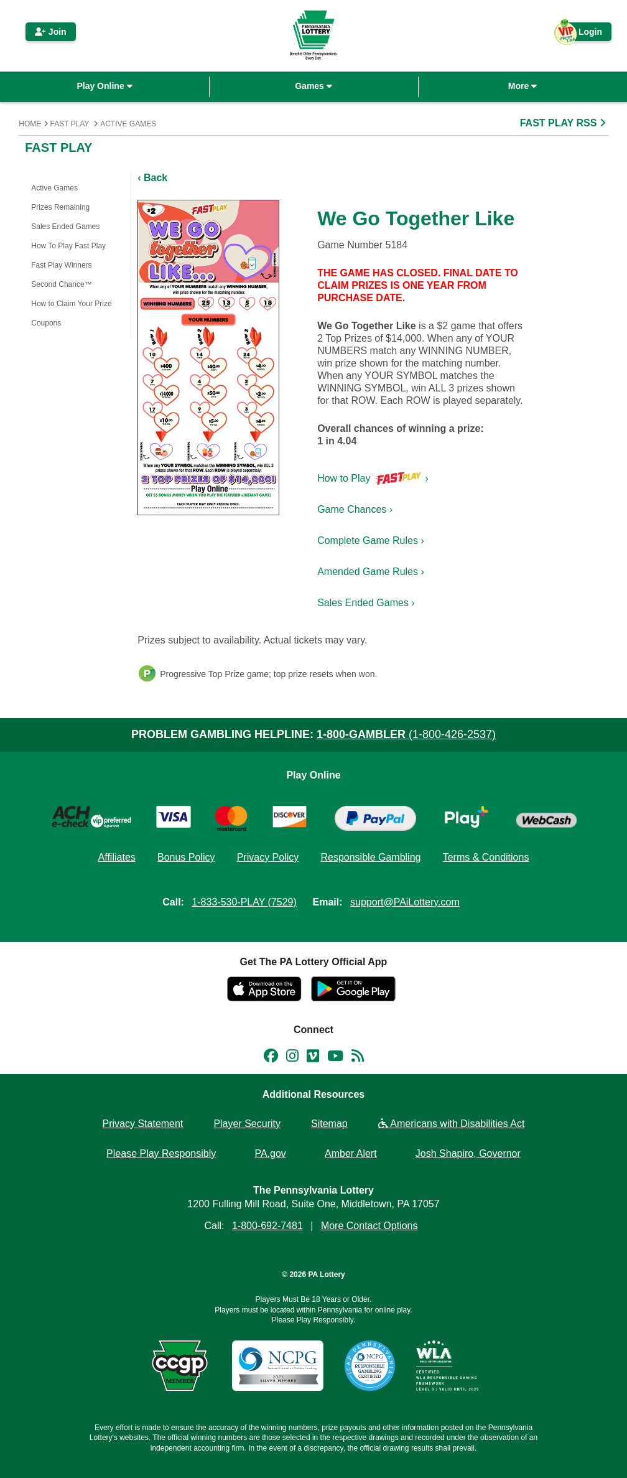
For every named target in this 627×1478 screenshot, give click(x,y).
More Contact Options (369, 1225)
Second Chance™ (61, 284)
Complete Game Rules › (370, 540)
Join (51, 32)
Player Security (247, 1123)
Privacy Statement (143, 1123)
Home (30, 123)
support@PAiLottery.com (405, 902)
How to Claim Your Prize (71, 303)
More (522, 86)
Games (313, 86)
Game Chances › (354, 509)
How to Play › (373, 478)
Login (584, 34)
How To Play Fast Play (68, 245)
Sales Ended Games (65, 226)
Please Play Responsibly (161, 1153)
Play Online (104, 86)
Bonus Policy (186, 857)
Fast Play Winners (61, 265)
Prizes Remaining (60, 207)
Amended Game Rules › (370, 571)
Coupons (46, 323)
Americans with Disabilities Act (451, 1123)
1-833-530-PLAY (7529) (244, 902)
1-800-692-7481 (267, 1225)
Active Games (128, 123)
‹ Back (152, 177)
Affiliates (117, 857)
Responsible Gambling (370, 857)
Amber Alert (351, 1153)
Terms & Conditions (486, 857)
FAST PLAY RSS (564, 123)
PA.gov (270, 1153)
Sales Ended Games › (366, 602)
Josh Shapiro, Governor (468, 1153)
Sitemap (329, 1123)
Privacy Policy (268, 857)
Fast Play (70, 123)
